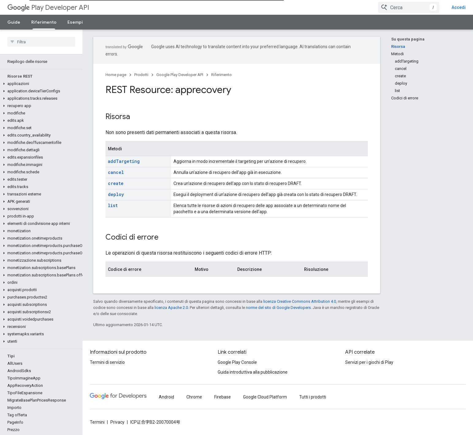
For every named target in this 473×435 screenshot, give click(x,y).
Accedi (459, 7)
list (113, 205)
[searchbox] (41, 42)
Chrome (194, 397)
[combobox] (408, 7)
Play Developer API (48, 7)
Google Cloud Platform (265, 397)
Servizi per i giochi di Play (369, 362)
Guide (13, 22)
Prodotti (141, 74)
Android (166, 397)
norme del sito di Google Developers (278, 307)
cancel (116, 172)
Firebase (222, 397)
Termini (97, 422)
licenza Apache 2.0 (171, 307)
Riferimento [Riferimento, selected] (43, 22)
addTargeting (124, 161)
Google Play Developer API (179, 74)
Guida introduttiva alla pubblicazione (253, 372)
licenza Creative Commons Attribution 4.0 (299, 301)
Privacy (117, 422)
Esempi (75, 22)
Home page (115, 74)
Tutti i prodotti (312, 397)
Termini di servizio (107, 362)
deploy (116, 194)
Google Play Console (237, 362)
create (116, 183)
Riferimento (221, 74)
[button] (40, 83)
